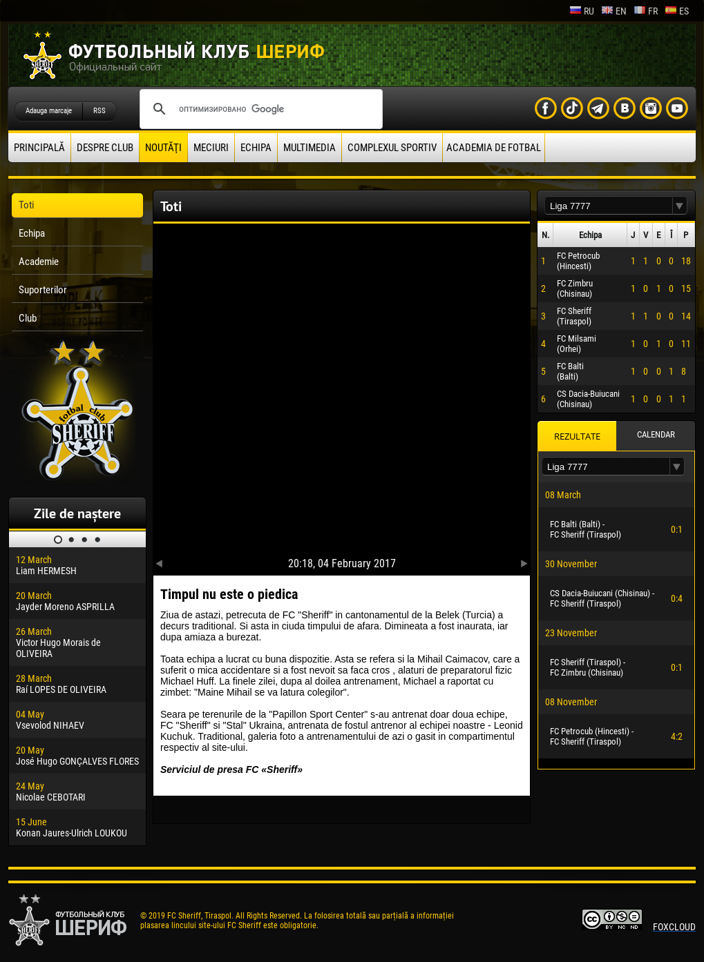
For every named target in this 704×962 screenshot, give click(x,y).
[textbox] (608, 206)
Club (28, 318)
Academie (39, 261)
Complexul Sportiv (392, 147)
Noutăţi (163, 147)
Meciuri (211, 147)
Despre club (105, 147)
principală (39, 147)
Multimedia (309, 147)
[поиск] (259, 109)
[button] (679, 206)
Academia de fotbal (493, 147)
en (614, 11)
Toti (26, 205)
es (677, 11)
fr (646, 11)
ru (581, 11)
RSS (99, 110)
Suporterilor (43, 290)
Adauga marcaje (49, 110)
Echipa (256, 147)
